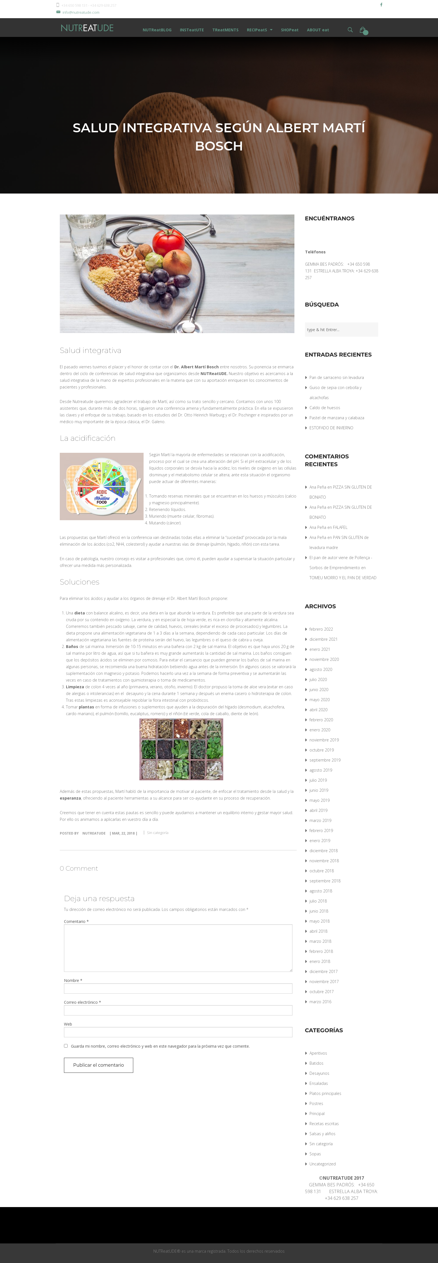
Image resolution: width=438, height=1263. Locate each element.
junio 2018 (319, 911)
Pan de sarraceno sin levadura (337, 377)
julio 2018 (318, 901)
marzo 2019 (320, 820)
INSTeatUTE (192, 29)
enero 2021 (320, 649)
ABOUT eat (318, 29)
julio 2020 (318, 679)
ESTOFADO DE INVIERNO (331, 427)
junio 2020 (319, 689)
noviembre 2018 (324, 860)
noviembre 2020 (324, 659)
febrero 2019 (321, 830)
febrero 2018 (321, 951)
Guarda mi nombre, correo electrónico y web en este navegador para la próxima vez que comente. (160, 1046)
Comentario (76, 921)
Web (68, 1024)
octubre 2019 (322, 750)
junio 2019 (319, 790)
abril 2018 (318, 931)
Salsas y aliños (322, 1133)
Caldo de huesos (325, 407)
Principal (317, 1113)
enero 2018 (320, 961)
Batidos (316, 1063)
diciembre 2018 (324, 850)
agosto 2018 (321, 891)
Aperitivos (318, 1053)
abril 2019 (318, 810)
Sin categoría (157, 832)
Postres (316, 1103)
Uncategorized (323, 1164)
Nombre (73, 980)
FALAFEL (340, 527)
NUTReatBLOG (157, 29)
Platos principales (325, 1093)
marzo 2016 (320, 1001)
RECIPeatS (257, 29)
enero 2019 (320, 840)
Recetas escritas (324, 1123)
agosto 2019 (321, 770)
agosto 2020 (321, 669)
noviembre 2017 (324, 981)
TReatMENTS (225, 29)
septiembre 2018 (325, 880)
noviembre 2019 (324, 740)
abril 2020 (318, 709)
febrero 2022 (321, 629)
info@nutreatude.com (77, 12)
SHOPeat (290, 29)
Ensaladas (319, 1083)
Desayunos (319, 1073)
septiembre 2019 (325, 760)
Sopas (315, 1153)
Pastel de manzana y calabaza (337, 417)
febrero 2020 (321, 719)
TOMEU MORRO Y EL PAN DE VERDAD (343, 577)
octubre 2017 (322, 991)
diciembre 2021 (324, 639)
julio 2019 (318, 780)
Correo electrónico (82, 1002)
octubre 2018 (322, 870)
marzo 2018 (320, 941)
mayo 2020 (320, 699)
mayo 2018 (320, 921)
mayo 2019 (320, 800)
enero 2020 (320, 729)
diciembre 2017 (324, 971)
